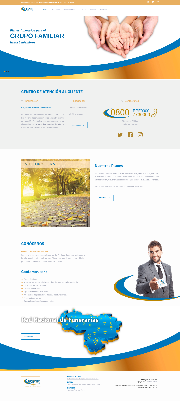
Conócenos (56, 10)
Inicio (45, 10)
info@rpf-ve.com (76, 114)
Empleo (93, 10)
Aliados (83, 10)
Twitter (83, 390)
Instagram (70, 390)
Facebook (77, 390)
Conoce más (30, 337)
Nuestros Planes (70, 10)
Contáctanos (78, 125)
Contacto (103, 10)
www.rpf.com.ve (152, 382)
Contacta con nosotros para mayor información (82, 379)
